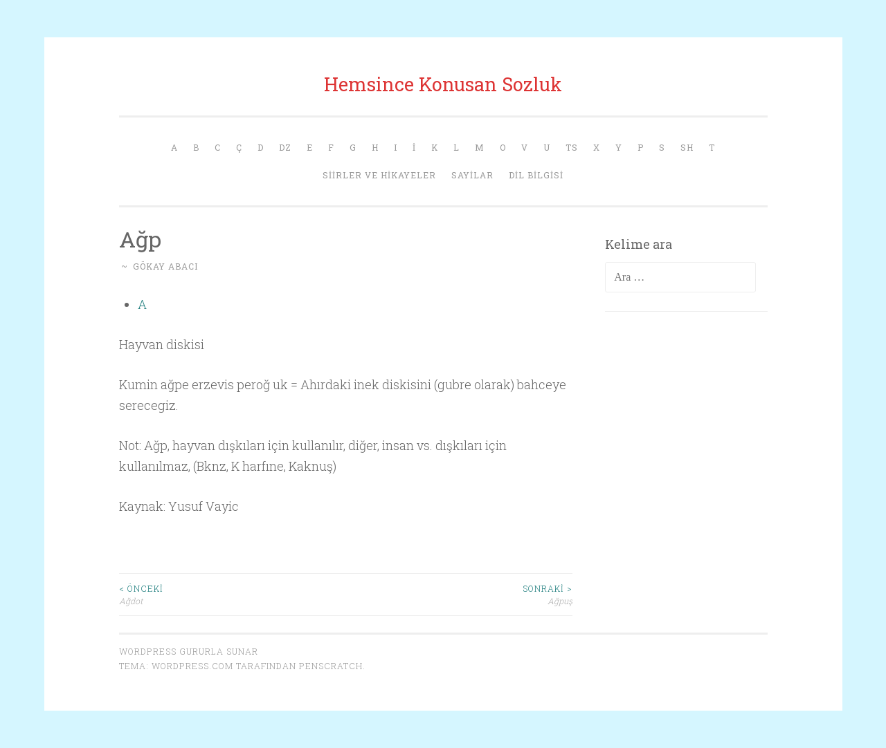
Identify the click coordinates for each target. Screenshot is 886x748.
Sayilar (472, 174)
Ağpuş (458, 594)
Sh (687, 147)
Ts (572, 147)
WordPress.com (192, 665)
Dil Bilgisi (536, 174)
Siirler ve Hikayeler (379, 174)
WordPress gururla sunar (188, 651)
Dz (285, 147)
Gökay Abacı (165, 266)
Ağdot (232, 594)
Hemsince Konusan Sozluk (443, 84)
